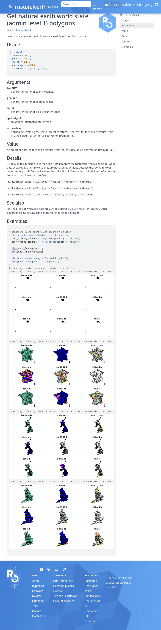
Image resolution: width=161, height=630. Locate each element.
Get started (97, 7)
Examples (127, 47)
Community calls (63, 586)
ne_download (40, 175)
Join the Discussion (65, 596)
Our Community (63, 581)
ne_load (12, 209)
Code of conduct (63, 601)
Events (57, 591)
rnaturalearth (31, 6)
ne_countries (76, 209)
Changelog (145, 5)
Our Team (38, 601)
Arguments (128, 25)
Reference (112, 5)
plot (14, 248)
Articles (127, 5)
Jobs (35, 606)
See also (126, 41)
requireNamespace (24, 235)
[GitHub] (157, 4)
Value (124, 31)
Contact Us (39, 616)
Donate (36, 611)
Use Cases (91, 586)
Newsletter (91, 611)
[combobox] (76, 4)
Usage (125, 20)
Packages (90, 581)
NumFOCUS (113, 587)
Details (125, 36)
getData (74, 213)
